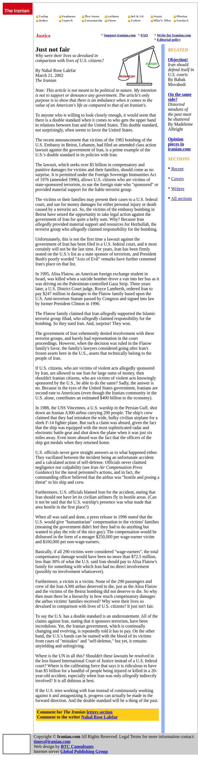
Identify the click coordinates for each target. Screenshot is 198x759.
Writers (177, 188)
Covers (177, 178)
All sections (181, 198)
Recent (177, 168)
